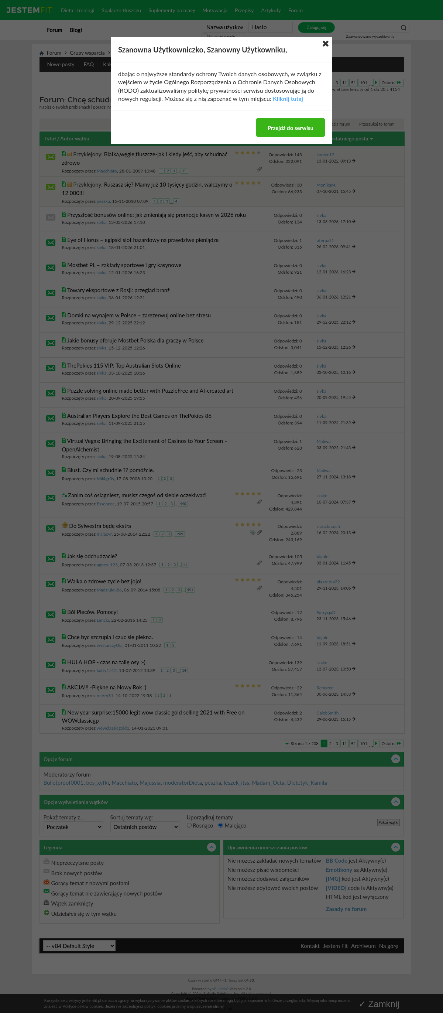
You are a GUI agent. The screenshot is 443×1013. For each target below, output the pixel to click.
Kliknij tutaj (288, 98)
